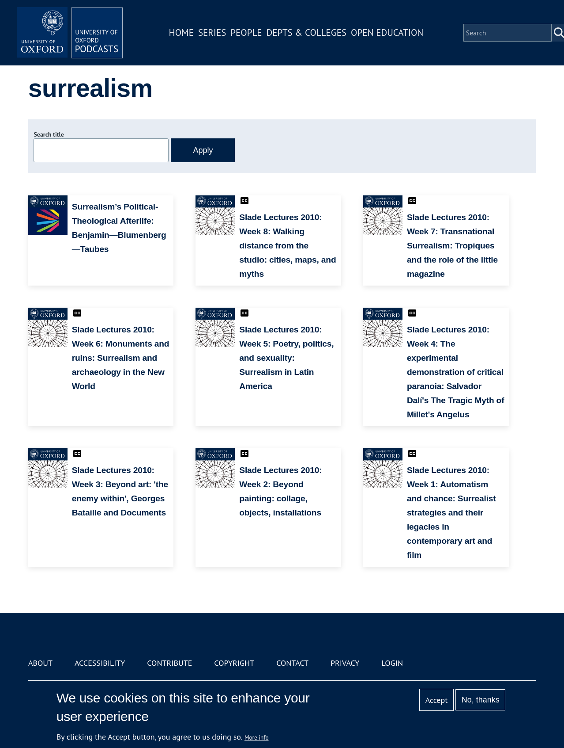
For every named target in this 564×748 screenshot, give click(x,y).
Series (212, 32)
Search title (49, 134)
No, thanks (481, 699)
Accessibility (100, 663)
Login (392, 663)
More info (256, 737)
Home (181, 32)
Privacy (345, 663)
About (40, 663)
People (246, 32)
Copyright (234, 663)
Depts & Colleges (307, 32)
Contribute (169, 663)
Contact (292, 663)
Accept (436, 700)
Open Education (387, 32)
